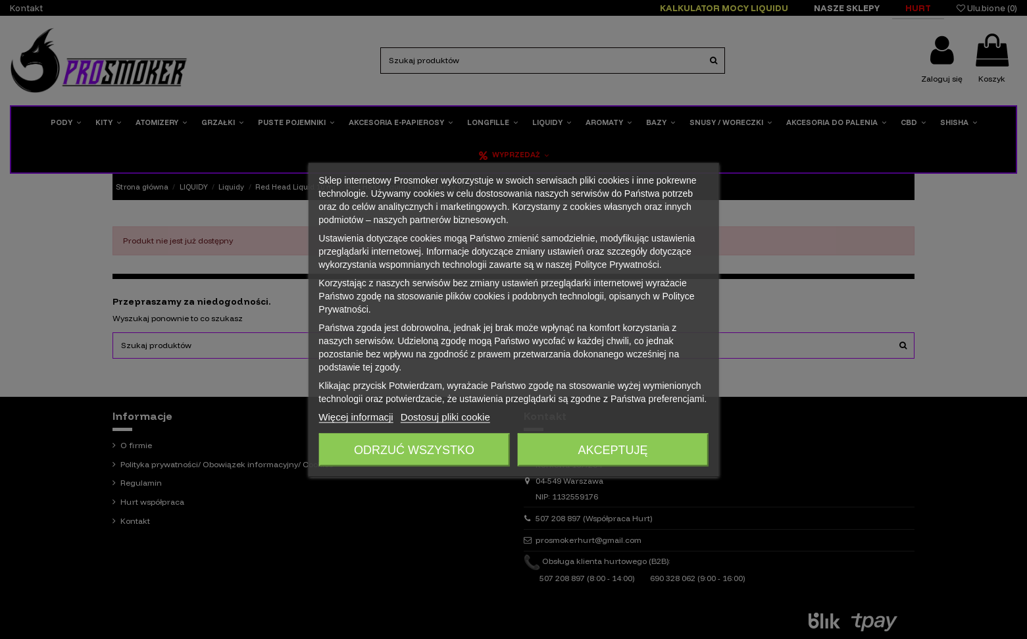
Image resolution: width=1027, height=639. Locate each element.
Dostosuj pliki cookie (445, 416)
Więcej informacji (355, 416)
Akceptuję (613, 449)
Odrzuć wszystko (414, 449)
